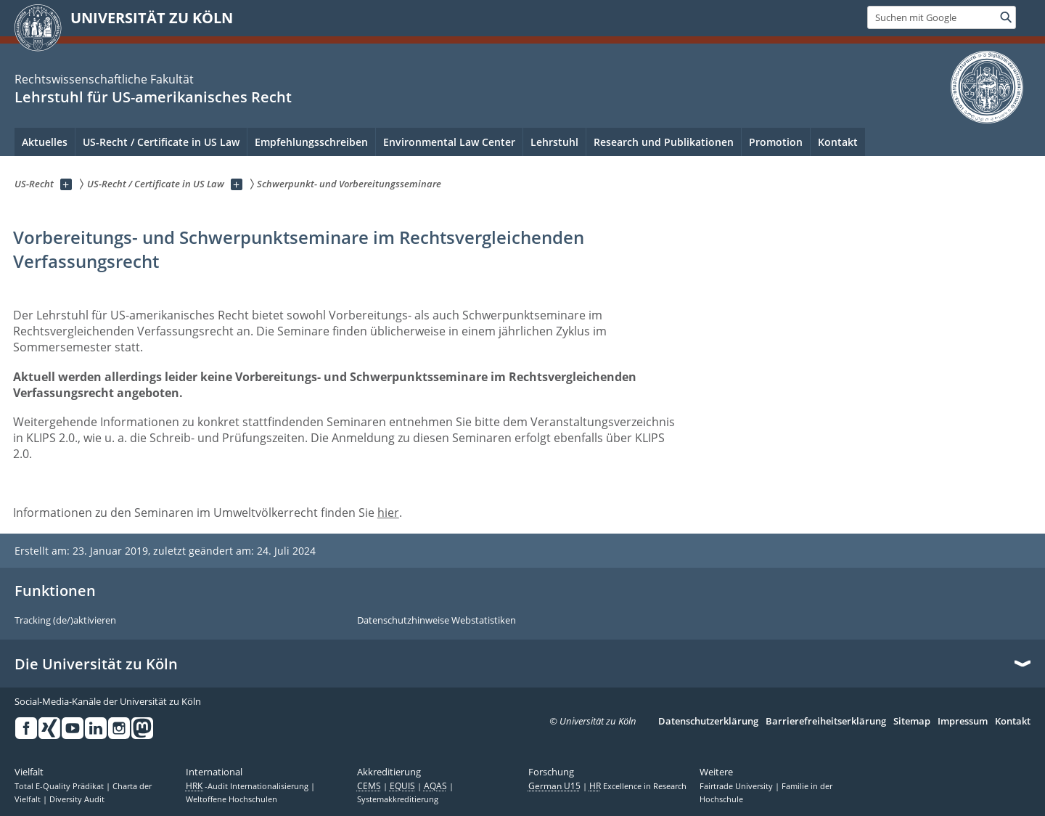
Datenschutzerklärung (708, 721)
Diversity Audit (76, 799)
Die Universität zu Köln (96, 664)
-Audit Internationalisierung (248, 786)
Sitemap (911, 721)
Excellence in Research (638, 786)
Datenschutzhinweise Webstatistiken (436, 621)
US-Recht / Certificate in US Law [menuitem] (161, 142)
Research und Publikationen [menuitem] (664, 142)
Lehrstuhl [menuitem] (554, 142)
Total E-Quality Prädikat (60, 786)
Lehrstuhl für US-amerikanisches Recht (153, 97)
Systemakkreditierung (397, 799)
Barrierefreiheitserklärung (826, 721)
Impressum (963, 721)
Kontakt (1012, 721)
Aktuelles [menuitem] (44, 142)
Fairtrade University (737, 786)
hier (388, 513)
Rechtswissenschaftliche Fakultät (104, 79)
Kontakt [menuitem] (838, 142)
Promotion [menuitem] (776, 142)
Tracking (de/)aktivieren (65, 621)
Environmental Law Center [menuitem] (449, 142)
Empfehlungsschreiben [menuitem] (311, 142)
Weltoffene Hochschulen (231, 799)
